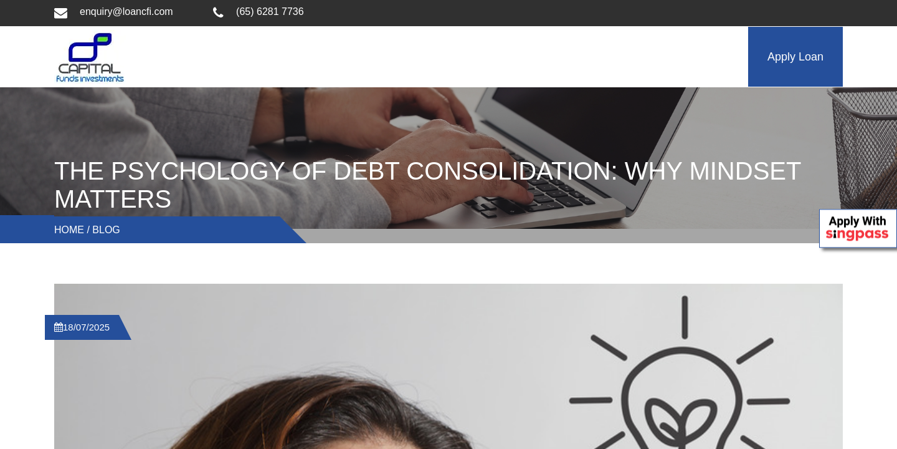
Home (69, 229)
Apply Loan (795, 57)
